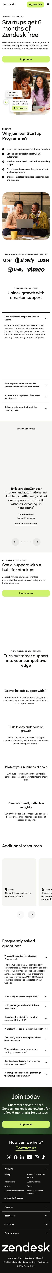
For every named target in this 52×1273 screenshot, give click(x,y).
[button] (23, 318)
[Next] (31, 915)
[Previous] (20, 915)
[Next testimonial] (36, 542)
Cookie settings (29, 1262)
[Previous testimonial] (15, 542)
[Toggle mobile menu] (48, 4)
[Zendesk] (26, 1247)
